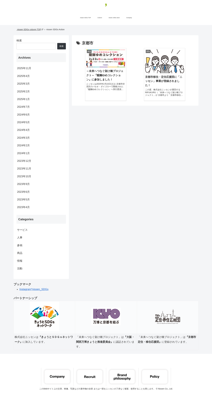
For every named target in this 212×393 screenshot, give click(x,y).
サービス (22, 229)
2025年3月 (23, 83)
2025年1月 (23, 99)
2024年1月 (23, 153)
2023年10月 (24, 176)
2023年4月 (23, 207)
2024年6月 (23, 114)
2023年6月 (23, 191)
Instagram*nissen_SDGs (33, 289)
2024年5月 (23, 122)
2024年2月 (23, 145)
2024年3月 (23, 137)
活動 (19, 268)
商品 (19, 253)
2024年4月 (23, 129)
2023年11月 (24, 168)
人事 (19, 237)
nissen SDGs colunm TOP (29, 29)
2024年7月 (23, 106)
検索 (19, 40)
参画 (19, 245)
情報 (19, 260)
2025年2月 (23, 91)
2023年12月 (24, 160)
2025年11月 (24, 68)
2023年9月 (23, 184)
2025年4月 (23, 76)
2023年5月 (23, 199)
